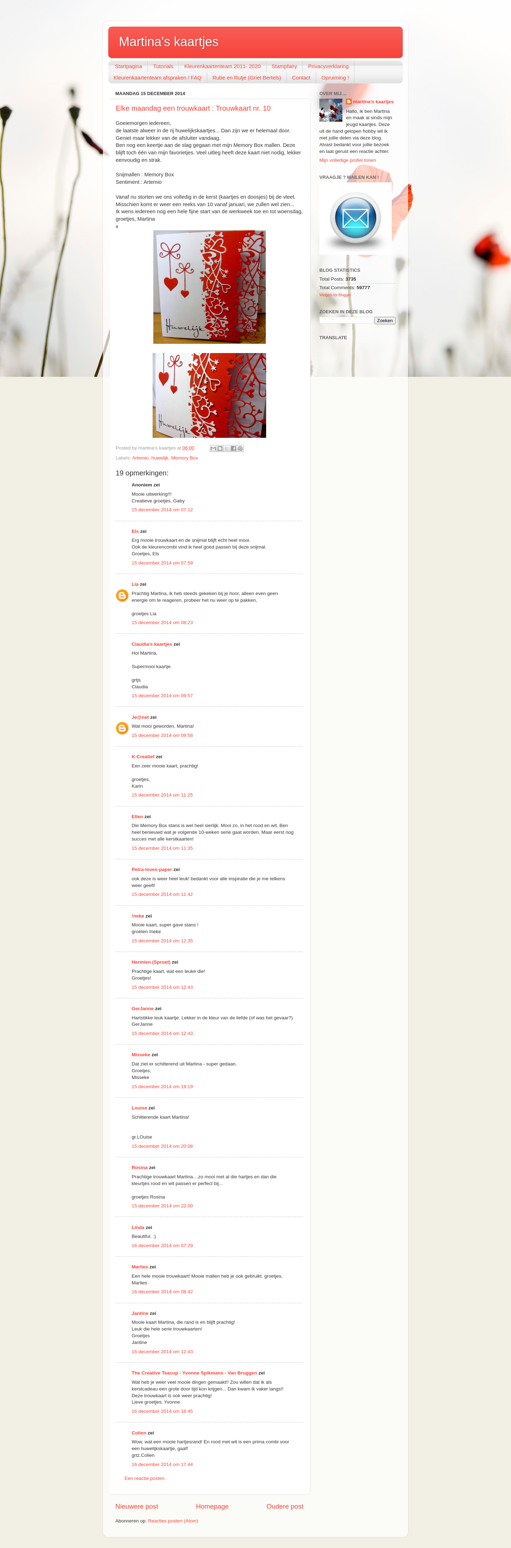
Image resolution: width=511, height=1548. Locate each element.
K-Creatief (143, 756)
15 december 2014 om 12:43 (162, 987)
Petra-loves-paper (152, 869)
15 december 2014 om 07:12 (162, 509)
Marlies (140, 1266)
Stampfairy (284, 66)
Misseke (141, 1054)
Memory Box (184, 458)
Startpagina (128, 66)
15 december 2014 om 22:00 (162, 1205)
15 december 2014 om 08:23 (162, 622)
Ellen (137, 816)
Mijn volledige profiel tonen (347, 160)
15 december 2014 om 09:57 (162, 695)
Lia (135, 584)
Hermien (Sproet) (151, 962)
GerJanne (143, 1008)
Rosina (140, 1167)
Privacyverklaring (328, 66)
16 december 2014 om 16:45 (162, 1411)
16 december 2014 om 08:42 (162, 1291)
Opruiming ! (335, 78)
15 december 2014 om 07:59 (162, 563)
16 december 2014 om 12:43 (162, 1351)
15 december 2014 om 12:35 (162, 940)
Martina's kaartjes (169, 41)
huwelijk (160, 458)
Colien (139, 1433)
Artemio (140, 458)
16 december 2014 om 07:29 (162, 1245)
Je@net (140, 717)
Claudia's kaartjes (152, 644)
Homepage (212, 1506)
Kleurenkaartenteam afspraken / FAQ (158, 78)
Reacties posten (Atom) (173, 1521)
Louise (139, 1108)
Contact (301, 78)
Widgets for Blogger (335, 295)
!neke (138, 916)
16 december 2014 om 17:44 (162, 1464)
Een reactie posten (145, 1478)
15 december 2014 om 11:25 (162, 795)
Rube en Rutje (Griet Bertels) (247, 78)
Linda (138, 1227)
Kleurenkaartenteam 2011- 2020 (222, 66)
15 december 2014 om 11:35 (162, 848)
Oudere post (285, 1506)
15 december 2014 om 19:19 (162, 1086)
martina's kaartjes (373, 101)
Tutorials (163, 66)
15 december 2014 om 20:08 (162, 1146)
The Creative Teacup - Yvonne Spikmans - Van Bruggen (194, 1373)
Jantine (140, 1313)
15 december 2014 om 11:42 (162, 894)
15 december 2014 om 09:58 (162, 735)
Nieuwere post (136, 1506)
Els (135, 531)
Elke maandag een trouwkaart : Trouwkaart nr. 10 (193, 108)
